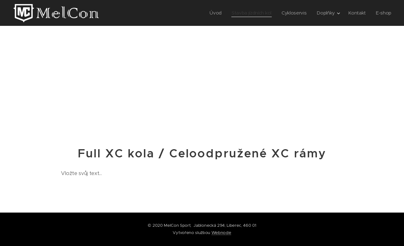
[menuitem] (212, 13)
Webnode (221, 232)
